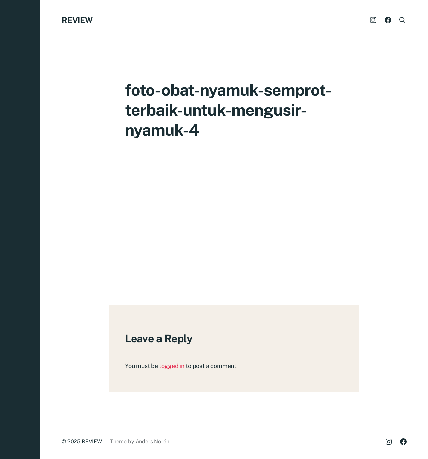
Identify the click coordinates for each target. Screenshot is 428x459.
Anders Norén (152, 441)
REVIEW (77, 20)
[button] (20, 229)
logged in (171, 365)
